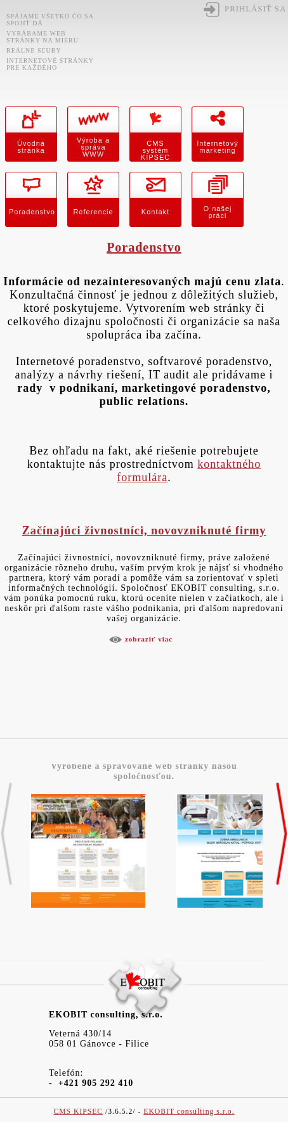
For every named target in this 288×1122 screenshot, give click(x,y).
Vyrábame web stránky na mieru (42, 37)
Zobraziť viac (149, 639)
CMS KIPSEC (78, 1111)
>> (281, 834)
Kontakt (155, 212)
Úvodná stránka (31, 146)
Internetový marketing (217, 146)
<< (6, 834)
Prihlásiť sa (255, 8)
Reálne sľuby (34, 50)
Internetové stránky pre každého (50, 64)
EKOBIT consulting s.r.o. (188, 1111)
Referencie (93, 212)
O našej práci (218, 212)
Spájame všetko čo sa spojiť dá (49, 20)
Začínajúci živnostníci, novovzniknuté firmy (144, 530)
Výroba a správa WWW (93, 147)
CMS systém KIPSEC (155, 150)
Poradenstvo (32, 212)
